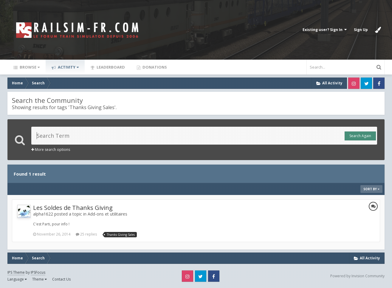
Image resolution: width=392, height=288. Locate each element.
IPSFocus (38, 272)
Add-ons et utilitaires (107, 214)
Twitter (366, 83)
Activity (68, 67)
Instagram (354, 83)
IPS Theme (16, 272)
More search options (50, 149)
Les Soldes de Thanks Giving (73, 208)
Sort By (371, 189)
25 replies (86, 234)
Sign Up (361, 29)
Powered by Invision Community (357, 275)
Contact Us (61, 279)
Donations (154, 67)
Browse (29, 67)
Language (17, 279)
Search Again (360, 135)
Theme (39, 279)
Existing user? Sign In (325, 29)
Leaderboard (110, 67)
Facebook (379, 83)
